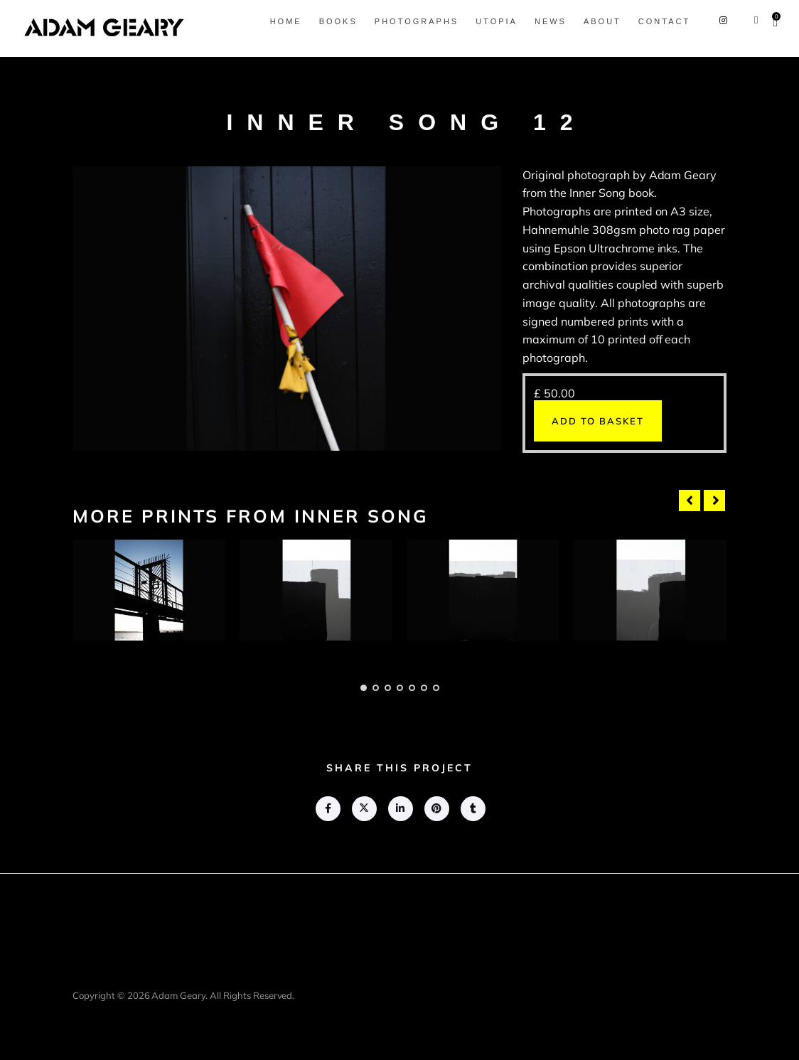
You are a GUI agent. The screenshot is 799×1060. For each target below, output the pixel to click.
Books (338, 21)
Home (286, 21)
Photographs (417, 21)
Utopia (497, 21)
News (551, 21)
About (602, 21)
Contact (664, 21)
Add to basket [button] (598, 421)
